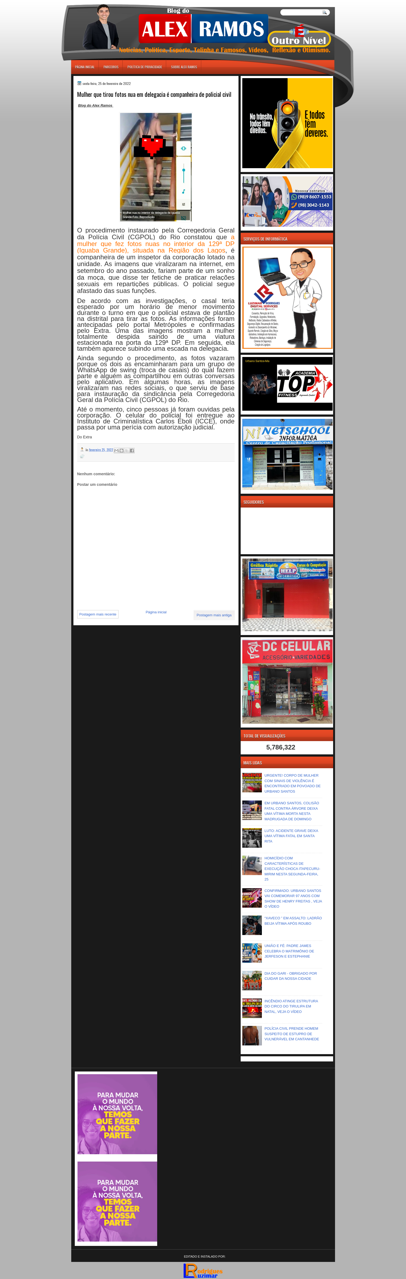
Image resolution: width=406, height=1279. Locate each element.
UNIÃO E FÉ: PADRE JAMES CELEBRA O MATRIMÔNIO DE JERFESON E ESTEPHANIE (289, 951)
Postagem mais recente (98, 614)
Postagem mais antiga (214, 615)
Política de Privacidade (145, 67)
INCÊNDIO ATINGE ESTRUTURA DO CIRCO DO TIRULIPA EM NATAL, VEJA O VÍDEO (291, 1006)
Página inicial (85, 67)
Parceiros (111, 67)
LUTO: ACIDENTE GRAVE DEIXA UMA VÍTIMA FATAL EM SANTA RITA (291, 836)
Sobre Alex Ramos (184, 67)
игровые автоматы (95, 2)
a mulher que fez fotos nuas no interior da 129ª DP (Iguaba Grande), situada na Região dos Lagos (156, 243)
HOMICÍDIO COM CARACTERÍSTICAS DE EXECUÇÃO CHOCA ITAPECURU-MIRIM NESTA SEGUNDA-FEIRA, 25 (292, 868)
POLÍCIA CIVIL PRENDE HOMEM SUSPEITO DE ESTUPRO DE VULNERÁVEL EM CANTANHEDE (292, 1033)
